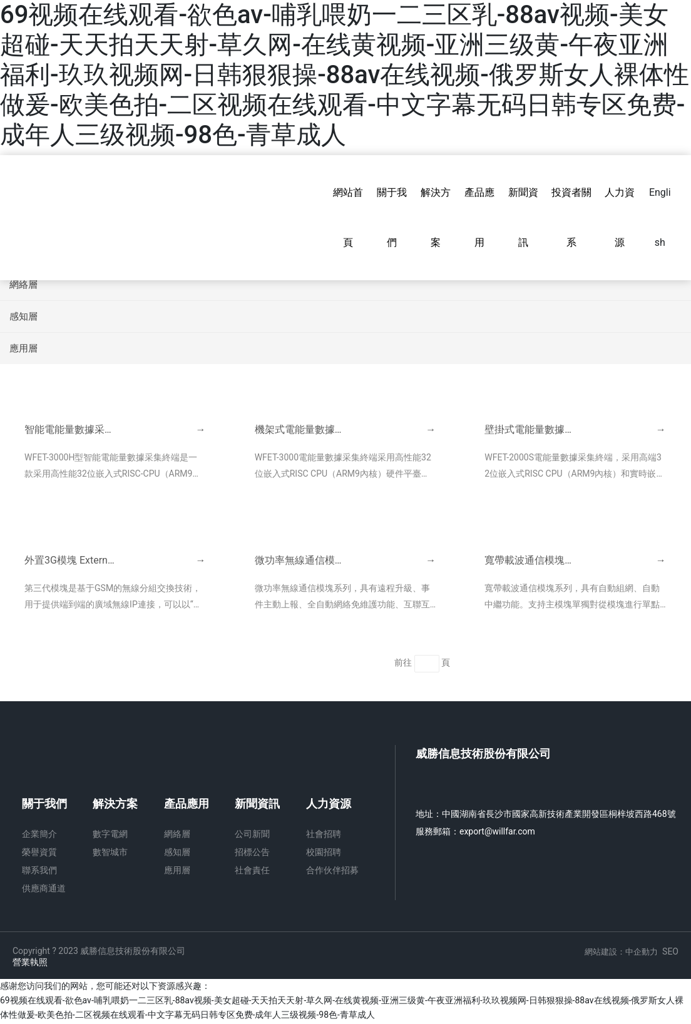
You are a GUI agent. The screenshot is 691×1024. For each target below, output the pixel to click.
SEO (670, 953)
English (660, 217)
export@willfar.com (497, 833)
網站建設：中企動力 (621, 953)
